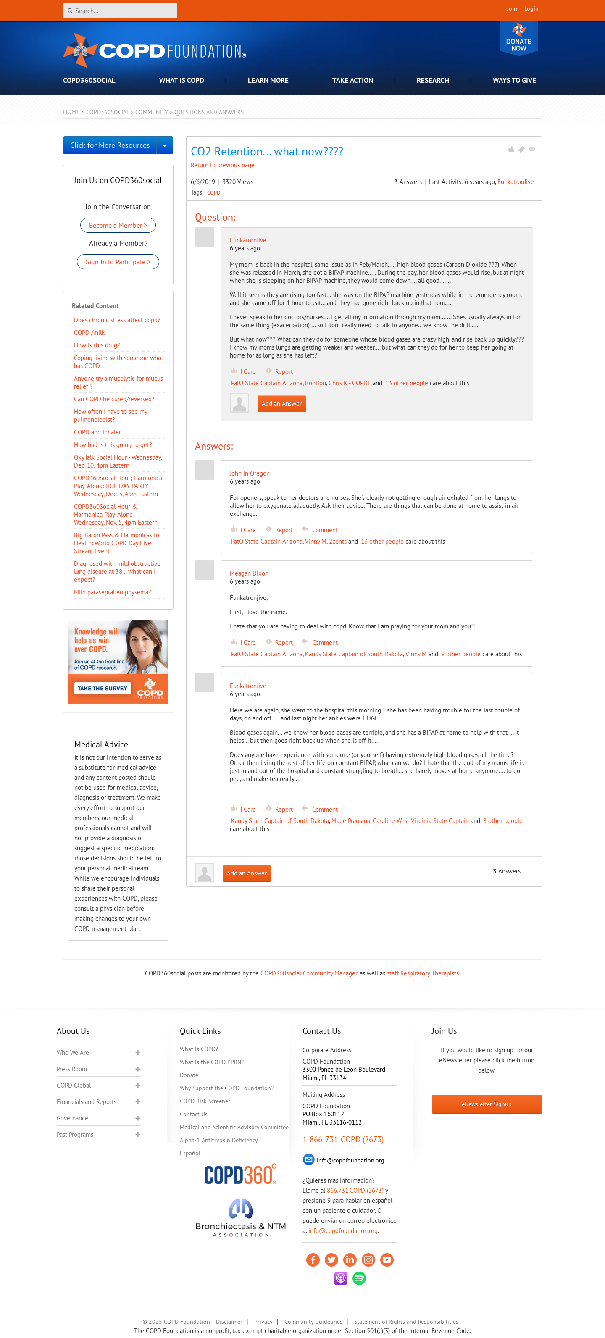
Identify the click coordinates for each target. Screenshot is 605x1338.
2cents (338, 541)
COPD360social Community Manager (308, 973)
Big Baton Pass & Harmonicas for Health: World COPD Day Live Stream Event (117, 543)
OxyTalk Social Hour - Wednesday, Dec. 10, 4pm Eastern (118, 461)
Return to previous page (223, 165)
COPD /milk (89, 332)
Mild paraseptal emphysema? (112, 592)
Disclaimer (229, 1321)
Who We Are (73, 1053)
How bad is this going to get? (113, 445)
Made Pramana (350, 821)
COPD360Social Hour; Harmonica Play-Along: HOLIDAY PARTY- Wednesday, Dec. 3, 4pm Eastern (118, 486)
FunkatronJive (515, 182)
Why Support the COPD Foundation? (227, 1088)
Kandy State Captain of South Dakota (354, 654)
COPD (214, 192)
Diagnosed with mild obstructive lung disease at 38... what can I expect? (117, 572)
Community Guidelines (313, 1321)
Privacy (263, 1321)
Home (71, 112)
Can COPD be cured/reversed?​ (114, 399)
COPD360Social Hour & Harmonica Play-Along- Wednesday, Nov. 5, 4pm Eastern (116, 514)
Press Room (72, 1069)
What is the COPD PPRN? (212, 1062)
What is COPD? (199, 1049)
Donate (519, 38)
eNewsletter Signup (487, 1104)
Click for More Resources (110, 145)
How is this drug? (97, 345)
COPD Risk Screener (205, 1101)
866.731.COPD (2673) (355, 1190)
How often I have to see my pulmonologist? (110, 415)
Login (531, 8)
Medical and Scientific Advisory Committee (234, 1127)
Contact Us (194, 1114)
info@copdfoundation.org (343, 1231)
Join (512, 8)
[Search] (120, 10)
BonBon (315, 383)
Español (190, 1153)
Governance (72, 1118)
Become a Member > (118, 225)
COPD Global (74, 1085)
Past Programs (75, 1134)
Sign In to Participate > (118, 262)
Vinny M (315, 541)
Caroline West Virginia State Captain (421, 821)
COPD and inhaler (97, 432)
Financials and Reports (86, 1102)
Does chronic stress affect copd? (117, 320)
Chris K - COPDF (350, 383)
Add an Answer (282, 403)
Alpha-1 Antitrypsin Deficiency (219, 1140)
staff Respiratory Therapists (423, 973)
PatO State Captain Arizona (266, 383)
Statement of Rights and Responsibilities (406, 1321)
